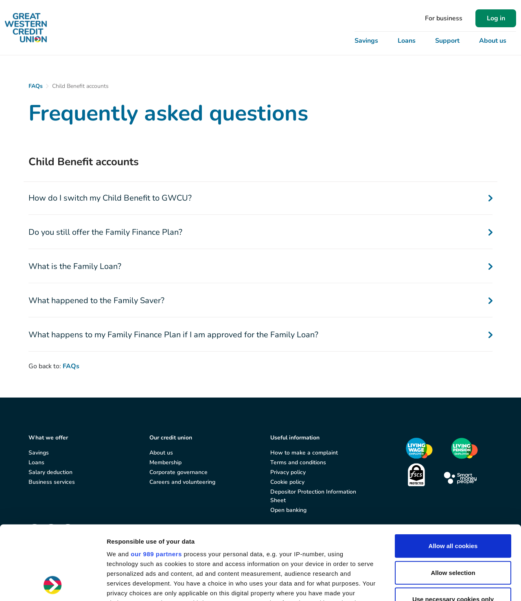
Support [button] (447, 40)
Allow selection (453, 503)
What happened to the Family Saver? (260, 300)
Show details (427, 584)
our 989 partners (156, 484)
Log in (496, 18)
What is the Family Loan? (260, 266)
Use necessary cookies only (453, 530)
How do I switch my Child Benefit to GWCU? (260, 197)
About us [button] (492, 40)
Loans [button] (407, 40)
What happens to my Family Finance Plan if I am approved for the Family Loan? (260, 334)
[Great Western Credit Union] (26, 27)
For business (443, 18)
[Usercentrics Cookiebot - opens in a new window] (52, 585)
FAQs (35, 86)
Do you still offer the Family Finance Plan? (260, 232)
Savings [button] (366, 40)
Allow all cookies (453, 476)
